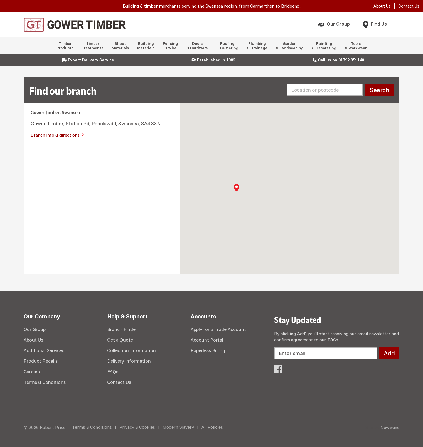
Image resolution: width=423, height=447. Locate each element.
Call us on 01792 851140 (338, 60)
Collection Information (131, 350)
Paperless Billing (208, 350)
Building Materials (145, 45)
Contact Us (408, 6)
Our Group (338, 24)
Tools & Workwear (356, 45)
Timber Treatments (92, 45)
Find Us (379, 24)
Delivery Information (129, 361)
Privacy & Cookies (137, 427)
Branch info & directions (55, 135)
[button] (236, 188)
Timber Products (64, 45)
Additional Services (44, 350)
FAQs (112, 371)
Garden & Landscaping (290, 45)
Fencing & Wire (170, 45)
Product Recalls (41, 361)
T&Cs (332, 339)
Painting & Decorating (324, 45)
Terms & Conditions (45, 382)
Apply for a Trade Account (218, 329)
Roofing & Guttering (227, 45)
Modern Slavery (178, 427)
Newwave (389, 427)
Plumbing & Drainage (257, 45)
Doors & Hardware (197, 45)
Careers (32, 371)
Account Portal (207, 340)
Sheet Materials (120, 45)
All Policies (212, 427)
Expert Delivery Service (88, 60)
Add (389, 353)
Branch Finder (122, 329)
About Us (382, 6)
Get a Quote (120, 340)
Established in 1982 (213, 60)
